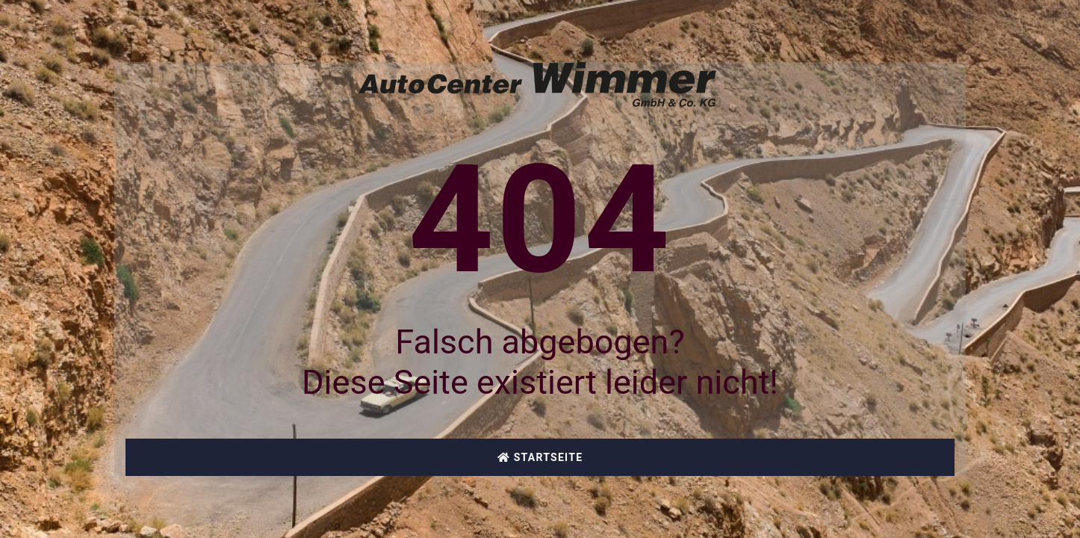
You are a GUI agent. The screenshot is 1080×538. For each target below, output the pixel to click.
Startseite (540, 457)
